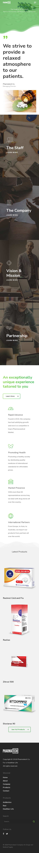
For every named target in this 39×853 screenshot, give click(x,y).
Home (5, 777)
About (5, 781)
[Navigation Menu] (35, 2)
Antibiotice (7, 802)
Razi (4, 806)
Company (6, 784)
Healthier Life (8, 809)
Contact (6, 791)
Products (6, 787)
